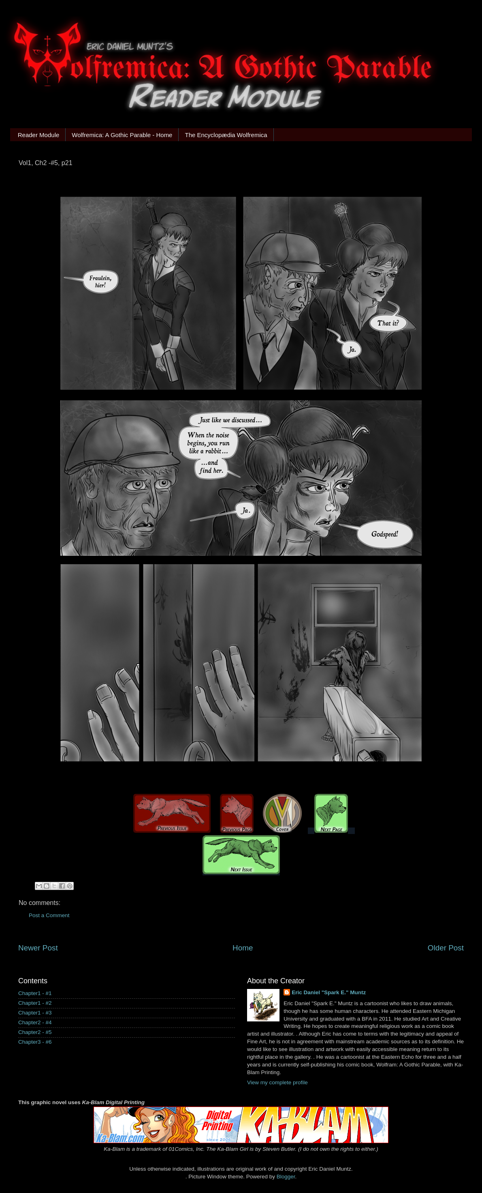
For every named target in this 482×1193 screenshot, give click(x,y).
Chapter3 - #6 (35, 1042)
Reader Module (39, 134)
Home (242, 948)
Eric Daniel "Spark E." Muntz (329, 992)
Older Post (446, 948)
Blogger (286, 1177)
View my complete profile (277, 1082)
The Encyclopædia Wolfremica (226, 134)
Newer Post (38, 948)
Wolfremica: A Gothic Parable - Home (122, 134)
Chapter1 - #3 (35, 1013)
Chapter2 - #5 (35, 1032)
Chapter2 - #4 (35, 1022)
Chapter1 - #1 (35, 993)
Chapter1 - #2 (35, 1003)
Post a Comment (49, 915)
